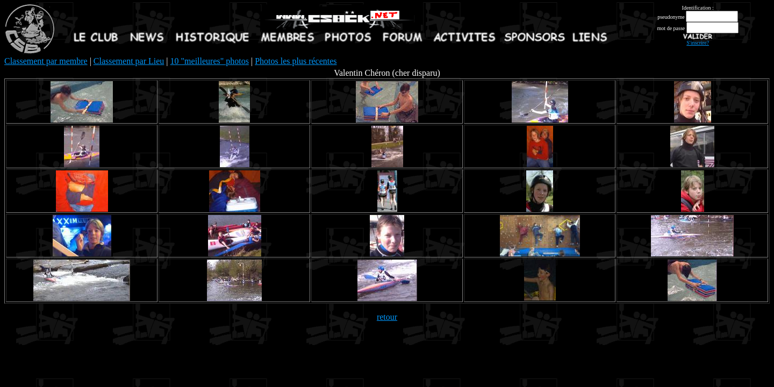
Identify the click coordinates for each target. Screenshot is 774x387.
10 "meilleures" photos (209, 61)
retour (387, 316)
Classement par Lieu (129, 61)
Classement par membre (46, 61)
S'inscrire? (697, 43)
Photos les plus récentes (295, 61)
